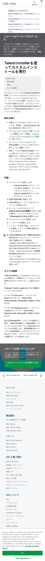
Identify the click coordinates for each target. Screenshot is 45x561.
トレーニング (11, 399)
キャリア (9, 519)
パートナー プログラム (15, 516)
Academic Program (14, 513)
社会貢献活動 (11, 506)
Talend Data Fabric (13, 431)
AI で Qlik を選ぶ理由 (14, 475)
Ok (22, 553)
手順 (8, 85)
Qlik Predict (10, 447)
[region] (22, 544)
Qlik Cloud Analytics (14, 440)
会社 (7, 499)
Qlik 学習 (9, 402)
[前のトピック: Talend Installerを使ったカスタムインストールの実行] (12, 375)
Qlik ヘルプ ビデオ (13, 392)
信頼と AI (9, 472)
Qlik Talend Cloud (13, 427)
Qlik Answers (11, 444)
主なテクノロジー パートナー (17, 482)
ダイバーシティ (12, 509)
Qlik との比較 (11, 478)
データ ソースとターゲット (16, 485)
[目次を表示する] (5, 10)
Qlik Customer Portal (14, 406)
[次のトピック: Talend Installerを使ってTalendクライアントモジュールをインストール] (33, 375)
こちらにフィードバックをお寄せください (22, 363)
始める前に (11, 81)
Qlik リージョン (12, 488)
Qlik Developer (12, 396)
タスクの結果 (12, 88)
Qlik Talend (10, 424)
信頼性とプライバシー (14, 468)
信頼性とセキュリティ (14, 465)
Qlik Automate (12, 450)
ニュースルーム (12, 523)
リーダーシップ (12, 503)
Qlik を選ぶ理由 (12, 462)
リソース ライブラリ (14, 409)
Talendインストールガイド (17, 11)
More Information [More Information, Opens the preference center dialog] (22, 558)
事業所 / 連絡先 (12, 526)
